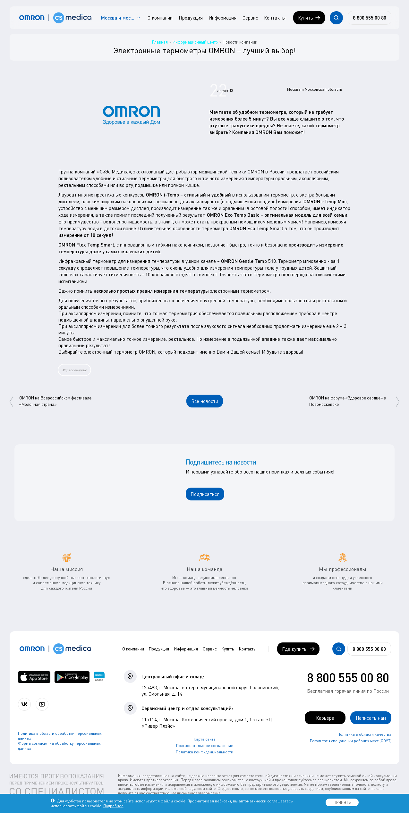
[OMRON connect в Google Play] (72, 677)
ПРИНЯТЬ (342, 802)
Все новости (204, 401)
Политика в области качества (364, 734)
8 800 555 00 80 (348, 677)
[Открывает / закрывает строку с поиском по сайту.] (336, 17)
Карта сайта (205, 739)
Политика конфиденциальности (204, 752)
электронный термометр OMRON (119, 352)
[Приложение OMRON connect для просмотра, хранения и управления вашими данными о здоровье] (99, 677)
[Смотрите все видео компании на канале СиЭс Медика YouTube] (42, 704)
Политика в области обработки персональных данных (60, 736)
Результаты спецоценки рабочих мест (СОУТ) (350, 740)
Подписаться (205, 494)
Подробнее (113, 805)
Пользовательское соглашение (204, 745)
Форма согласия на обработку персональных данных (59, 746)
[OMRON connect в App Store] (34, 677)
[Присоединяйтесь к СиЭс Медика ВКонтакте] (24, 704)
